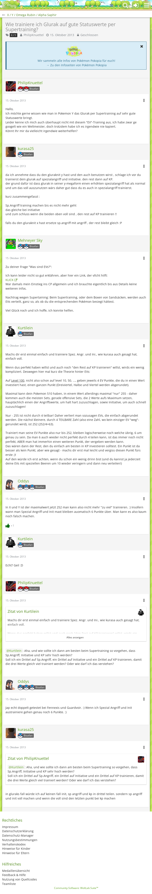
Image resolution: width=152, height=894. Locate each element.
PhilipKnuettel (34, 35)
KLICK (9, 280)
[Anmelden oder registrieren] (136, 5)
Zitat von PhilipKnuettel (28, 758)
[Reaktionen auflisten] (10, 525)
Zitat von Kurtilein (23, 611)
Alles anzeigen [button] (75, 637)
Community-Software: (76, 888)
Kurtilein (15, 651)
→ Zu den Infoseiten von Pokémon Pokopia (76, 65)
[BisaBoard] (9, 5)
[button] (146, 5)
